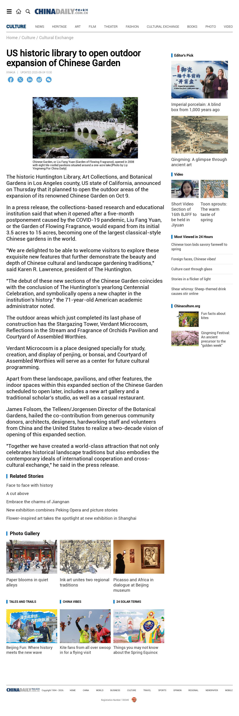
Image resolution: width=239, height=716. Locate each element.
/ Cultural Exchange (55, 37)
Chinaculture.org (187, 306)
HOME (73, 690)
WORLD (99, 690)
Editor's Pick (183, 55)
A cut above (17, 493)
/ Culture (27, 37)
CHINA (86, 690)
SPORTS (162, 690)
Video (228, 26)
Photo (210, 26)
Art (78, 26)
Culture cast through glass (191, 269)
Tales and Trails (22, 601)
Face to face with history (29, 485)
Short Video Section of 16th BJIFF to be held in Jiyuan (184, 215)
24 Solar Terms (128, 601)
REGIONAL (193, 690)
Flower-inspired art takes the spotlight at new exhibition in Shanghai (71, 518)
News (39, 26)
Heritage (59, 26)
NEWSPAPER (212, 690)
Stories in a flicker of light (191, 279)
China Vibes (72, 601)
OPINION (177, 690)
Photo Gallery (25, 533)
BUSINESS (115, 690)
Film (92, 26)
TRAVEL (147, 690)
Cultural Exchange (163, 26)
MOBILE (229, 690)
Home (12, 37)
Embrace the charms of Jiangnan (37, 501)
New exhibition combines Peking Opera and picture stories (62, 510)
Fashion (132, 26)
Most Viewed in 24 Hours (193, 237)
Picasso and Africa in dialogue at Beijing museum (133, 585)
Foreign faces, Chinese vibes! (193, 259)
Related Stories (27, 476)
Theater (111, 26)
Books (192, 26)
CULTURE (16, 26)
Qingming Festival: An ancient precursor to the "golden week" (215, 339)
